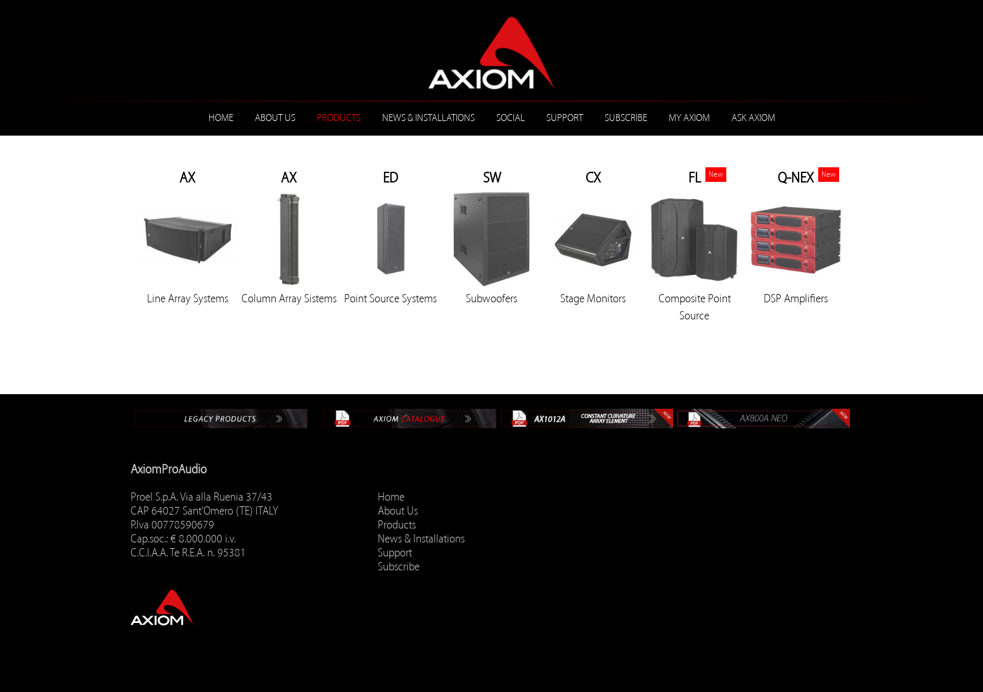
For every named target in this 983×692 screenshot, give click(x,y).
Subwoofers (491, 298)
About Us (275, 118)
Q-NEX (796, 177)
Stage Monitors (593, 298)
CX (593, 177)
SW (492, 177)
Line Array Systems (187, 298)
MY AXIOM (689, 118)
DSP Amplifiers (796, 298)
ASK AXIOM (753, 118)
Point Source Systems (390, 298)
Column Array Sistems (289, 298)
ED (390, 177)
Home (221, 118)
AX (187, 177)
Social (510, 118)
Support (564, 118)
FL (694, 177)
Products (339, 118)
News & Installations (428, 118)
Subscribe (626, 118)
